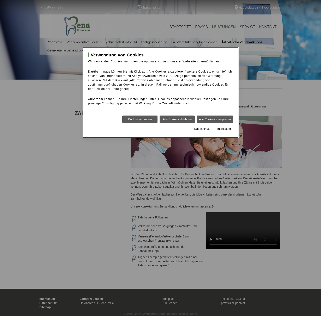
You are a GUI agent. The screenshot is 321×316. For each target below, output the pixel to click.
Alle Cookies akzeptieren (215, 119)
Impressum (223, 128)
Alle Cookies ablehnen (177, 119)
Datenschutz (202, 128)
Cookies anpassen (140, 119)
